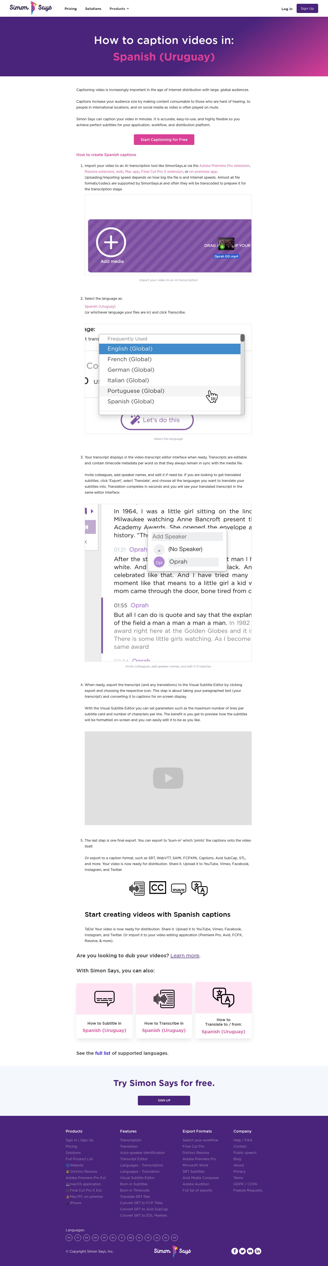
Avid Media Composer (201, 1178)
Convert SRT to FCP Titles (141, 1203)
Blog (237, 1159)
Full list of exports (197, 1190)
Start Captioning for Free (164, 139)
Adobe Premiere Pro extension (224, 166)
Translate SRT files (135, 1196)
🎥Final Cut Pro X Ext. (84, 1190)
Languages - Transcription (141, 1165)
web (119, 171)
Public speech (244, 1153)
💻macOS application (83, 1184)
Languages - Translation (140, 1171)
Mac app (132, 171)
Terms (238, 1178)
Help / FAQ (242, 1140)
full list (102, 1053)
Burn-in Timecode (134, 1190)
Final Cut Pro (193, 1146)
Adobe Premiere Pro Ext (86, 1178)
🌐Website (74, 1165)
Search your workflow (200, 1140)
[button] (119, 8)
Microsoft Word (195, 1165)
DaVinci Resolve (83, 1171)
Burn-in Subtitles (134, 1184)
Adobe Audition (196, 1184)
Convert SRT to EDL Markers (143, 1215)
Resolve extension (99, 171)
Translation (129, 1146)
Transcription (130, 1140)
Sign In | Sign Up (80, 1140)
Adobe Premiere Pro (199, 1159)
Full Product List (79, 1159)
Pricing (71, 1146)
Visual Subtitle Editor (137, 1178)
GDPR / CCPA (245, 1184)
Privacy (239, 1171)
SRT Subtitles (194, 1171)
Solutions (73, 1153)
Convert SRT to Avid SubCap (144, 1209)
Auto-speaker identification (142, 1153)
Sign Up (307, 8)
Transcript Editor (133, 1159)
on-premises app (203, 171)
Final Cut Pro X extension (162, 171)
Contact (239, 1146)
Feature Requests (247, 1190)
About (238, 1165)
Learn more (184, 955)
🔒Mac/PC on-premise (84, 1196)
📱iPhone (73, 1203)
